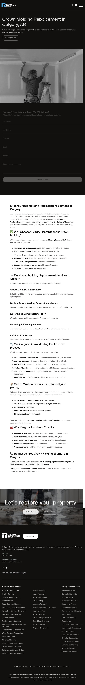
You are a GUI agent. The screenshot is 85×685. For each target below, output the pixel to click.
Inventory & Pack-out (69, 601)
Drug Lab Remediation (70, 634)
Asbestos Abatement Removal (44, 608)
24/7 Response (67, 598)
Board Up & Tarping (69, 604)
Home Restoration (68, 618)
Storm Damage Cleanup (11, 604)
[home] (10, 6)
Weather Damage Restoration (13, 608)
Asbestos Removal (40, 604)
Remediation (66, 621)
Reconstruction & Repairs (71, 611)
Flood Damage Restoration (12, 643)
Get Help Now (31, 512)
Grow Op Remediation (70, 638)
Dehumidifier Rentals (69, 651)
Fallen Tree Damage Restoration (14, 611)
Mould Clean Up (39, 614)
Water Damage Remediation (13, 653)
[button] (81, 6)
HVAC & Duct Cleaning (10, 591)
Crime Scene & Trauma (70, 641)
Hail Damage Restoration (11, 614)
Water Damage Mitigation (11, 646)
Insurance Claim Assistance (72, 624)
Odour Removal (8, 618)
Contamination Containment (13, 629)
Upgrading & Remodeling (71, 628)
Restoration (66, 614)
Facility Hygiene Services (11, 621)
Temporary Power (68, 591)
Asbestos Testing (39, 591)
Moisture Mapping (9, 640)
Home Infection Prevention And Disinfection (14, 625)
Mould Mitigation (39, 611)
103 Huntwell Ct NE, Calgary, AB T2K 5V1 (42, 672)
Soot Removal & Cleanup (11, 597)
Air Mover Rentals (68, 648)
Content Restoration (69, 608)
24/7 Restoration (68, 631)
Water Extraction (8, 636)
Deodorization (7, 601)
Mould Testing (38, 601)
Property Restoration (40, 628)
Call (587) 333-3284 (11, 37)
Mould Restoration (39, 597)
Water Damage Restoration (12, 633)
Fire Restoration (8, 594)
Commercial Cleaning (70, 644)
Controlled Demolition (70, 594)
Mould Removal (38, 594)
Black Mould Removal (41, 621)
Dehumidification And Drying (13, 650)
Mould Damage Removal (42, 618)
